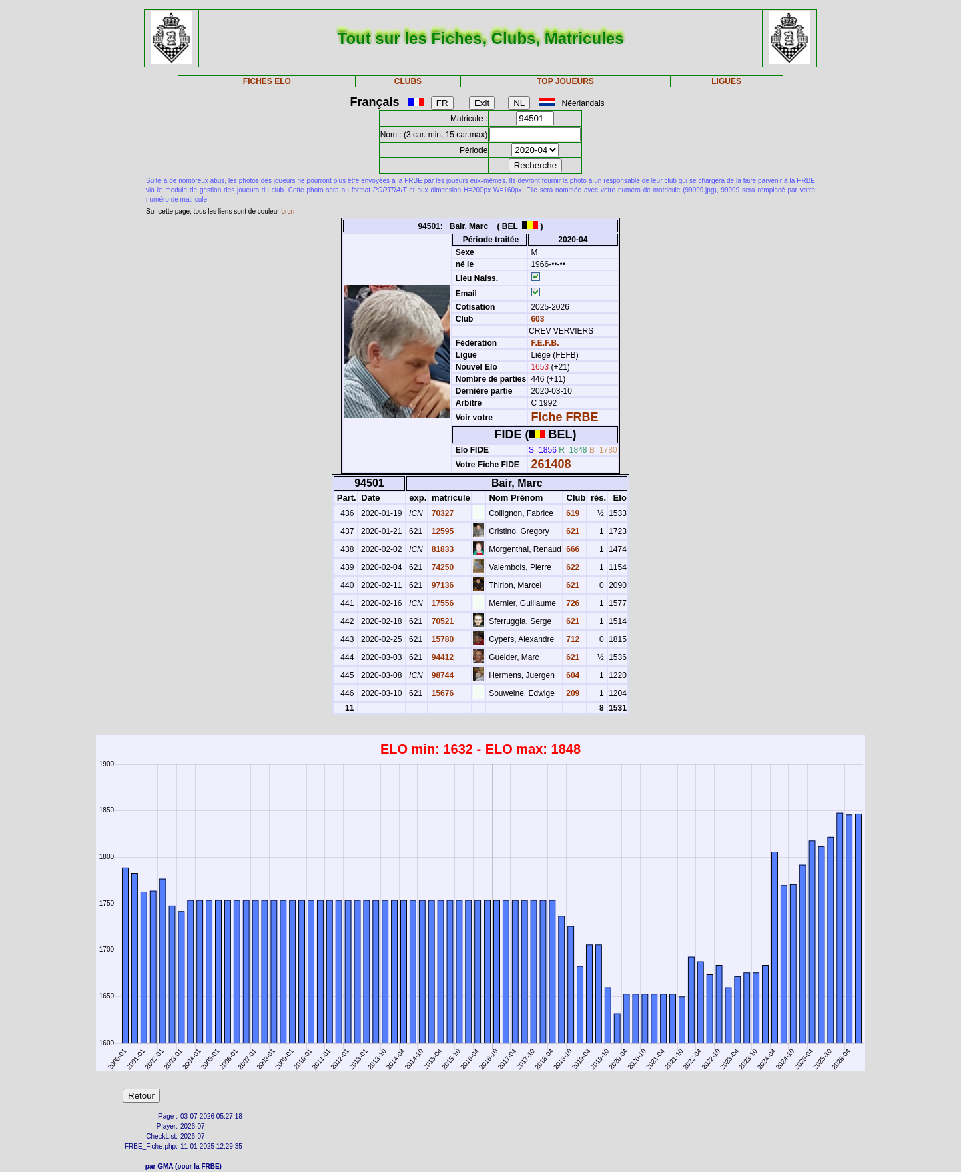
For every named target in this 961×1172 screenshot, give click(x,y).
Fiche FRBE (564, 417)
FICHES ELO (267, 81)
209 (571, 693)
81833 (441, 549)
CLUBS (408, 81)
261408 (551, 464)
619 (571, 513)
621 (571, 531)
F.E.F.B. (545, 343)
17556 (441, 603)
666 (571, 549)
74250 (441, 567)
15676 (441, 693)
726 (571, 603)
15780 (441, 639)
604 (571, 675)
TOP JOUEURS (565, 81)
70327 (441, 513)
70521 (441, 621)
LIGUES (726, 81)
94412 (441, 657)
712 (571, 639)
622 (571, 567)
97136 (441, 585)
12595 (441, 531)
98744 (441, 675)
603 (536, 319)
